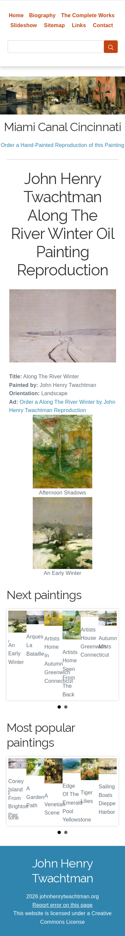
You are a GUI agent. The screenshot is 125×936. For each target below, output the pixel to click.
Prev (17, 654)
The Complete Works (88, 15)
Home (16, 15)
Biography (42, 15)
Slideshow (23, 25)
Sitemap (54, 25)
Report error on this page (62, 905)
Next (108, 654)
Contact (103, 25)
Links (79, 25)
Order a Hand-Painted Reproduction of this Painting (62, 145)
